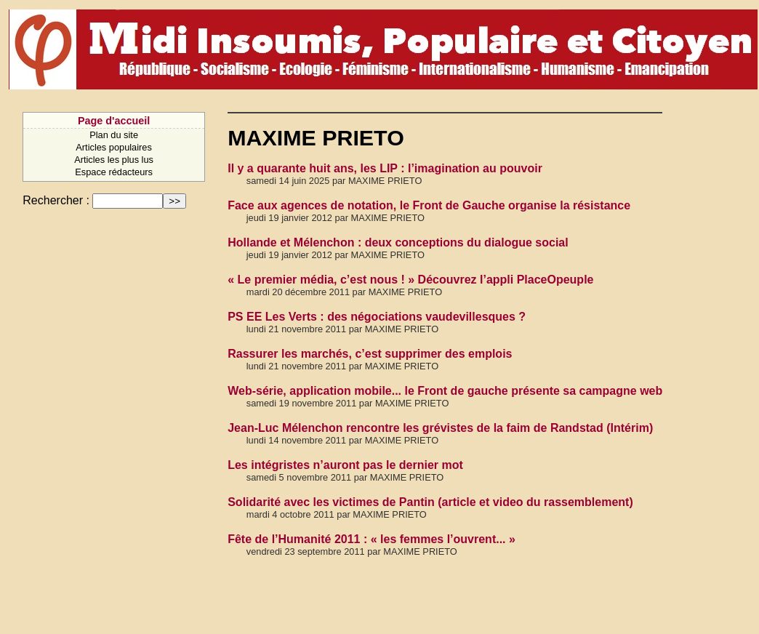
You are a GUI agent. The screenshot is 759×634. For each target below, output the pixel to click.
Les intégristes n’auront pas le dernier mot (345, 465)
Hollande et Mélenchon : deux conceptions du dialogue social (398, 242)
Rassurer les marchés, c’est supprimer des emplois (370, 354)
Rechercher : (56, 200)
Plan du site (113, 134)
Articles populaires (114, 147)
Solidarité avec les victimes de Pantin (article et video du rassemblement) (430, 502)
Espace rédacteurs (114, 171)
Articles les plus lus (113, 159)
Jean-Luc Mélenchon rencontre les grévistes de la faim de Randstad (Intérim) (440, 428)
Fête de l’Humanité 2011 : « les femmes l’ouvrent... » (371, 539)
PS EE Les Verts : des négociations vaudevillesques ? (377, 316)
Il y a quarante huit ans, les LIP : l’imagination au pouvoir (385, 168)
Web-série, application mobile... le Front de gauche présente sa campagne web (445, 391)
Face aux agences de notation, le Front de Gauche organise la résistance (429, 205)
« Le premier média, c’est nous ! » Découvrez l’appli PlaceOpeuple (410, 279)
